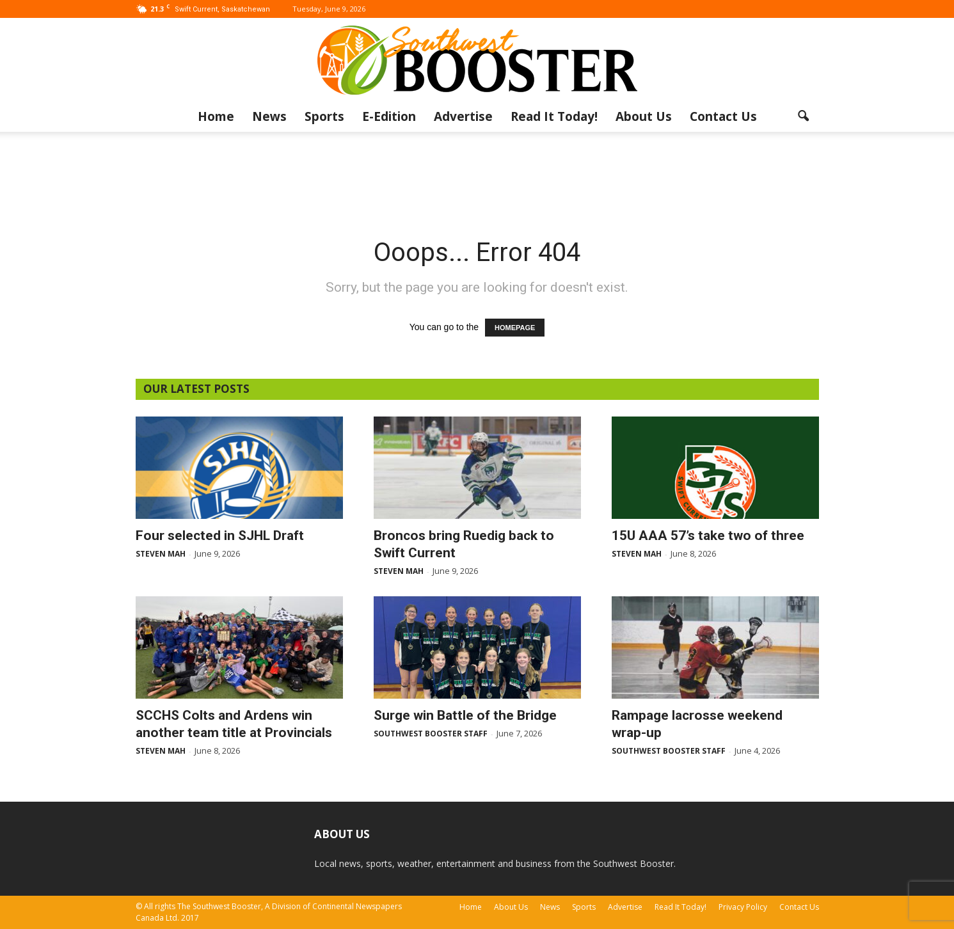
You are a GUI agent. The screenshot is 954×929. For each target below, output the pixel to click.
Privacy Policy (743, 906)
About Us (644, 116)
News (269, 116)
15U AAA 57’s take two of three (708, 535)
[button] (803, 116)
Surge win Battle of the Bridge (465, 715)
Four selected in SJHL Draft (220, 535)
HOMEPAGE (515, 327)
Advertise (463, 116)
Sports (324, 116)
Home (216, 116)
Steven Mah (161, 553)
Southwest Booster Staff (431, 733)
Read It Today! (554, 116)
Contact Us (723, 116)
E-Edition (389, 116)
